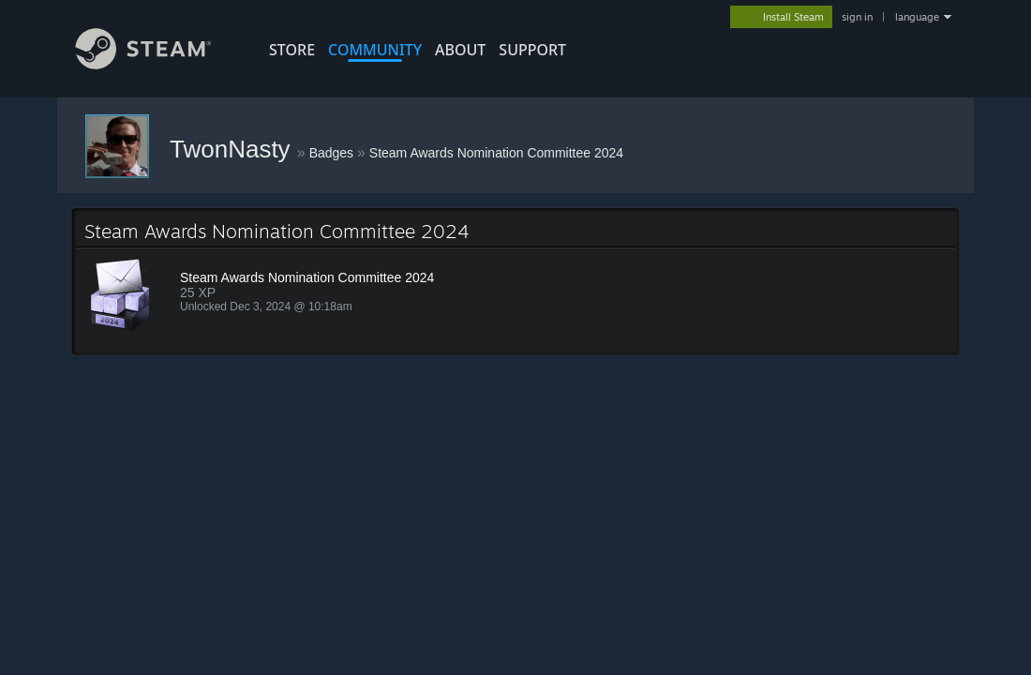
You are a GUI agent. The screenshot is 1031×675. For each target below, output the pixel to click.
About (460, 49)
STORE (292, 49)
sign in (857, 16)
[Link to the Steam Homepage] (157, 64)
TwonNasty (233, 149)
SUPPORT (532, 49)
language (917, 16)
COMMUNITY (375, 49)
